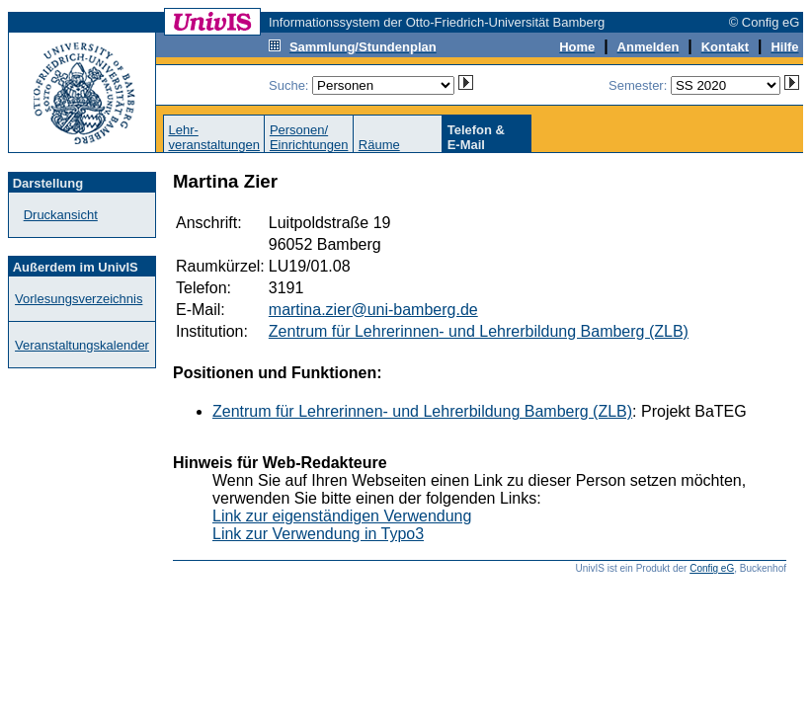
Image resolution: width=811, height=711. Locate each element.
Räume (379, 144)
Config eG (711, 568)
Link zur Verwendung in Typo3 (318, 533)
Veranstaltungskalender (82, 345)
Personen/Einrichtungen (309, 137)
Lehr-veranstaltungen (214, 137)
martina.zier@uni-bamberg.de (373, 309)
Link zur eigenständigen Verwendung (341, 516)
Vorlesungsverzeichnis (78, 298)
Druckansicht (61, 214)
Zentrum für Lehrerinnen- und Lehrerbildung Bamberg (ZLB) (479, 331)
